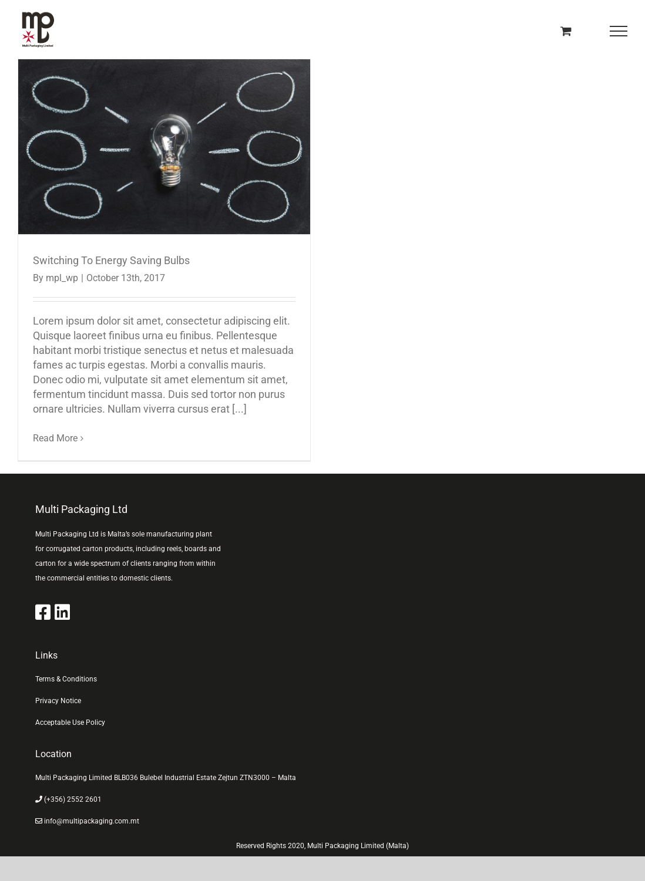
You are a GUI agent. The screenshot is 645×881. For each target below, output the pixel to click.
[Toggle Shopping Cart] (566, 31)
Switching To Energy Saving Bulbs (111, 260)
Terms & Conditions (66, 679)
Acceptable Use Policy (70, 722)
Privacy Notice (58, 701)
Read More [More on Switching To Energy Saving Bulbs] (55, 438)
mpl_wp (62, 277)
